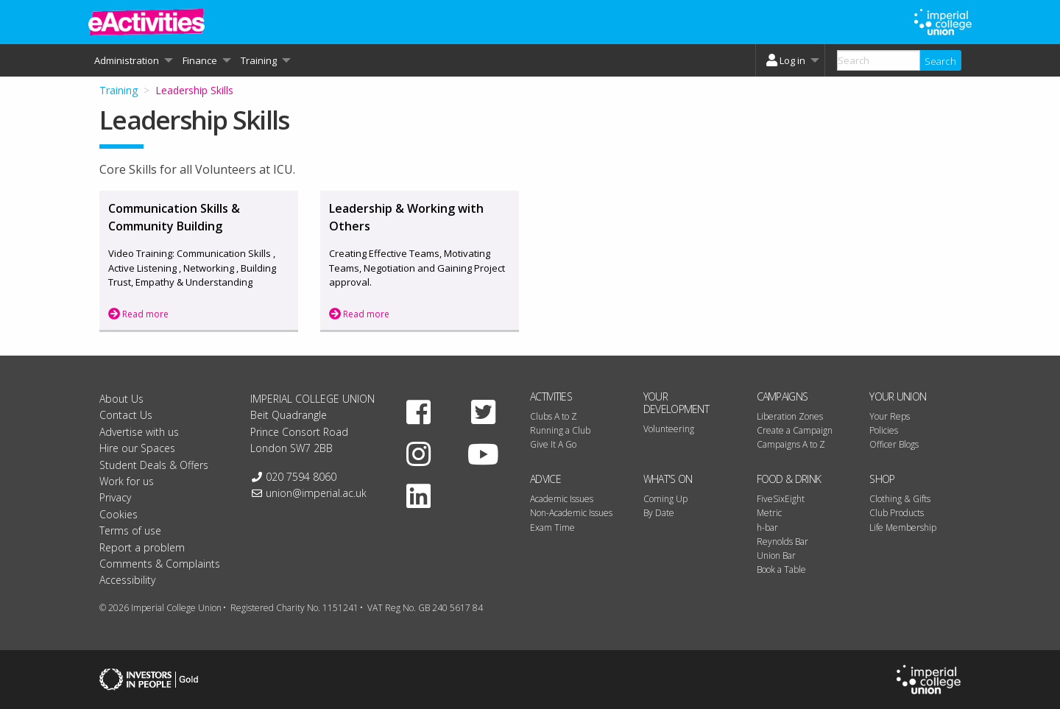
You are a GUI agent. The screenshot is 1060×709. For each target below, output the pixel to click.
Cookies (118, 514)
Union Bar (776, 555)
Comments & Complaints (159, 564)
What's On (668, 479)
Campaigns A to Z (791, 444)
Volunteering (668, 429)
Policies (883, 430)
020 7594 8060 (301, 477)
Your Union (897, 396)
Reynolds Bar (782, 541)
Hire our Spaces (137, 448)
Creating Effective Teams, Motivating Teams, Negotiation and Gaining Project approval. (417, 268)
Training (118, 90)
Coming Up (665, 499)
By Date (658, 513)
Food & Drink (789, 479)
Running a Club (560, 430)
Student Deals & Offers (153, 465)
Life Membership (902, 527)
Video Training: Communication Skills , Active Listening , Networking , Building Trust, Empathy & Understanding (192, 268)
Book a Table (781, 569)
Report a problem (142, 547)
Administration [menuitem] (126, 60)
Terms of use (130, 530)
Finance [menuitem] (200, 60)
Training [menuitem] (259, 60)
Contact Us (125, 415)
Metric (769, 513)
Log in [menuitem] (784, 60)
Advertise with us (139, 432)
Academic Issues (561, 499)
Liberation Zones (790, 416)
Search (940, 61)
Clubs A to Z (553, 416)
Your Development (676, 402)
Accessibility (127, 580)
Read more (138, 314)
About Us (121, 399)
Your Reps (889, 416)
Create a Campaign (795, 430)
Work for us (126, 481)
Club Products (896, 513)
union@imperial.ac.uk (316, 493)
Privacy (115, 497)
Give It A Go (553, 444)
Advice (545, 479)
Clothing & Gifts (899, 499)
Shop (881, 479)
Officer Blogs (894, 444)
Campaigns (782, 396)
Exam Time (552, 527)
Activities (551, 396)
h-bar (767, 527)
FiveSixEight (781, 499)
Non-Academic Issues (571, 513)
